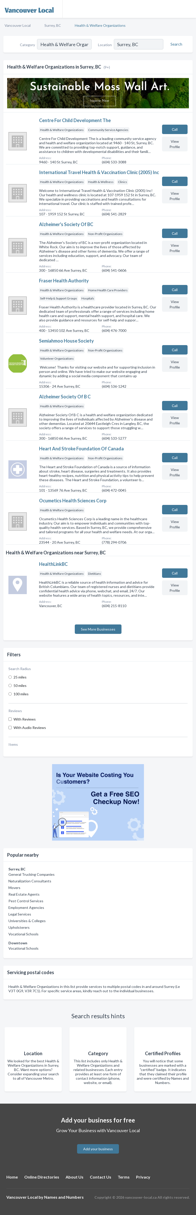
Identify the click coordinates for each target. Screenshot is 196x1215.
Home (12, 1176)
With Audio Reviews (30, 727)
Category (27, 45)
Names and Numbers (64, 1197)
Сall (175, 129)
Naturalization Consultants (29, 881)
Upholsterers (19, 927)
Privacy (143, 1176)
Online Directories (41, 1176)
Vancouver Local (18, 25)
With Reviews (25, 719)
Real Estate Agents (24, 894)
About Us (74, 1176)
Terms (124, 1176)
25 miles (20, 677)
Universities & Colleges (27, 921)
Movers (14, 887)
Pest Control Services (25, 901)
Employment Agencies (26, 907)
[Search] (175, 44)
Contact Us (100, 1176)
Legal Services (19, 914)
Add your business (98, 1149)
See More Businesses (98, 629)
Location (105, 45)
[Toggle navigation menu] (189, 9)
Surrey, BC (52, 25)
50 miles (20, 685)
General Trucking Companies (31, 874)
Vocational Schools (23, 934)
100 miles (21, 694)
